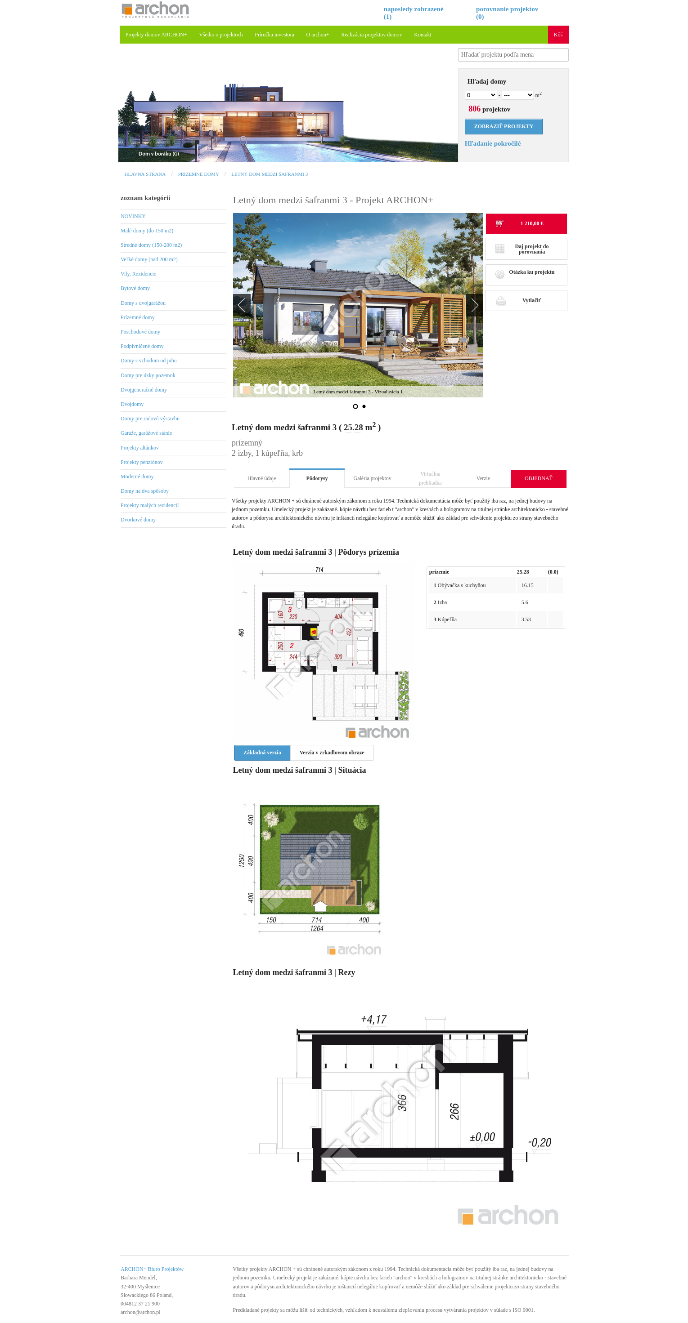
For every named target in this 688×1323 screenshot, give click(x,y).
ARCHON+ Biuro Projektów (152, 1269)
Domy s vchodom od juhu (149, 360)
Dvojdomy (132, 404)
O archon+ (317, 34)
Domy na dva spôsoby (145, 491)
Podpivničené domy (142, 346)
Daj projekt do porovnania (522, 249)
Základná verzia (262, 752)
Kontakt (423, 34)
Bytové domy (135, 288)
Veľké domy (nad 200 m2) (149, 259)
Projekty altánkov (140, 448)
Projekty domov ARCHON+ (156, 34)
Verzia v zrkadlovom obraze (332, 752)
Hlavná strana (145, 174)
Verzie (483, 478)
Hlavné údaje (261, 478)
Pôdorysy (317, 478)
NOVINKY (133, 216)
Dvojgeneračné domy (144, 390)
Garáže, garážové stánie (146, 433)
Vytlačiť (518, 300)
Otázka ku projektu (525, 274)
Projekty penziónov (142, 462)
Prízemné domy (198, 174)
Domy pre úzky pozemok (148, 375)
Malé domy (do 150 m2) (147, 230)
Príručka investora (274, 34)
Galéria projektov (372, 478)
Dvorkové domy (138, 520)
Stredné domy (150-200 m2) (151, 245)
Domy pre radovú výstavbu (150, 418)
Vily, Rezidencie (138, 274)
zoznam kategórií (145, 197)
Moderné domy (137, 476)
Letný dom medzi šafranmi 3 (269, 174)
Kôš (558, 34)
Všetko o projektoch (221, 34)
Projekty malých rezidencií (150, 505)
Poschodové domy (140, 332)
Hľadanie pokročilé (493, 143)
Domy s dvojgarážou (143, 303)
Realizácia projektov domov (371, 34)
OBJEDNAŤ (539, 478)
